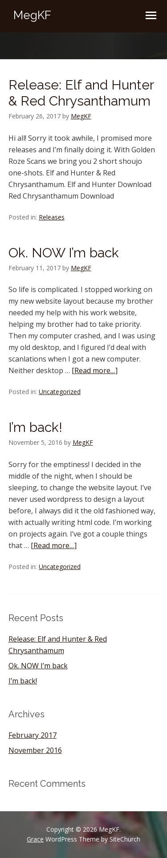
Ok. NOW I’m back (63, 252)
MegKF (32, 15)
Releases (52, 217)
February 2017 (32, 735)
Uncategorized (60, 391)
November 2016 (35, 750)
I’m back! (35, 427)
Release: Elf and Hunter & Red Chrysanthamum (81, 93)
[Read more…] (95, 370)
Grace (35, 839)
